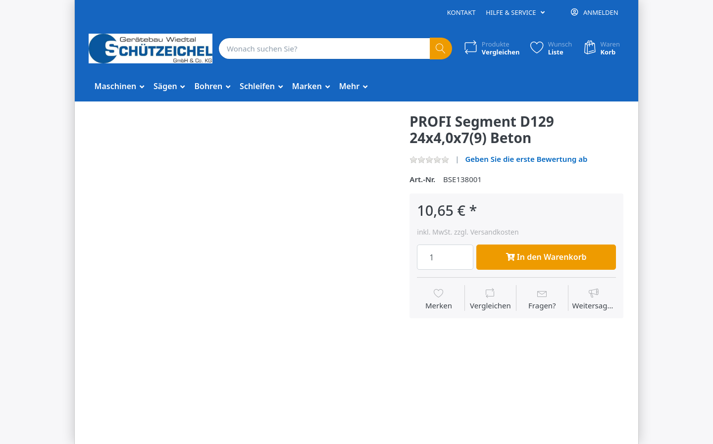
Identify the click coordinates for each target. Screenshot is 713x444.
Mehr (350, 86)
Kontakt (461, 12)
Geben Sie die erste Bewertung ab (526, 159)
